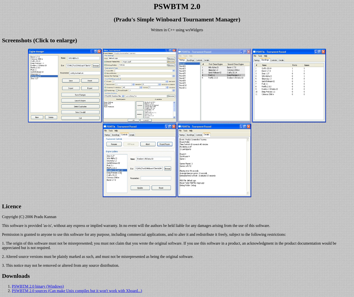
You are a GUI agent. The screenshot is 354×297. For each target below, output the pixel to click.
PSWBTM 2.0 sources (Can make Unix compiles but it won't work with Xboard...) (77, 291)
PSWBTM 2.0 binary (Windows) (38, 286)
